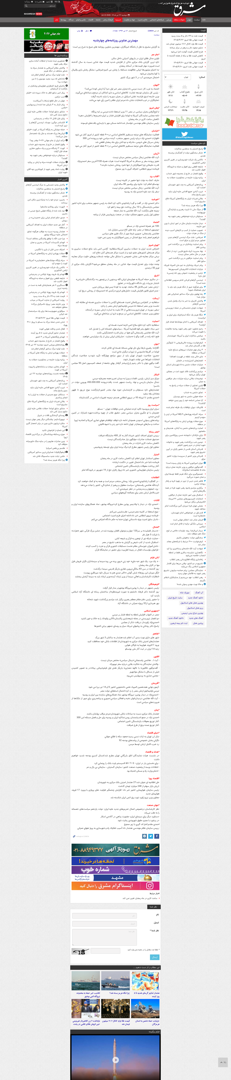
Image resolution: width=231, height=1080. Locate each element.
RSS (57, 2)
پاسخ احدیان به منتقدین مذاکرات (189, 148)
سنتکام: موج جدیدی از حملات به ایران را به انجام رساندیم (47, 396)
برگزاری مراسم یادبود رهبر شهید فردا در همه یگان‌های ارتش (185, 489)
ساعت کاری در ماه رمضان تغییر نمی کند (140, 898)
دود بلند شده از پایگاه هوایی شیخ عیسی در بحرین (47, 212)
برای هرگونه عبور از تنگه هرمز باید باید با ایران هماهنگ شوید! (186, 288)
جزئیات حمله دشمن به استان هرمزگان (147, 1022)
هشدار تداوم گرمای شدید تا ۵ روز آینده (146, 994)
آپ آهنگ (199, 592)
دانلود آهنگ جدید (195, 597)
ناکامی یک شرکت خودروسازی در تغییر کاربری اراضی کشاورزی (184, 161)
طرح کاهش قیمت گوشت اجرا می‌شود (187, 51)
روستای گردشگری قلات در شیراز (51, 415)
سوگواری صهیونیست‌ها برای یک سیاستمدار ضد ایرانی (47, 313)
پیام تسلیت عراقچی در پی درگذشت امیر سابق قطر (187, 260)
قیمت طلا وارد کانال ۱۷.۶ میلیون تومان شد (184, 43)
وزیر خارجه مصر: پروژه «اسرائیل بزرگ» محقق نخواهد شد (49, 306)
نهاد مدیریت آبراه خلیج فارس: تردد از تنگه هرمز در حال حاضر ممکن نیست (186, 253)
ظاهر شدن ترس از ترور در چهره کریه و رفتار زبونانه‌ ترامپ (185, 483)
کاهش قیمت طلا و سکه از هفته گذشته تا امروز (186, 57)
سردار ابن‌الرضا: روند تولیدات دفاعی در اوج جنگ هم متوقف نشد (186, 532)
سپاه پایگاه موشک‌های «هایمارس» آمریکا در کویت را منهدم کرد (46, 262)
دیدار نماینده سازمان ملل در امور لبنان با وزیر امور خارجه (184, 225)
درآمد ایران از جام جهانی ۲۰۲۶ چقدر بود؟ (47, 140)
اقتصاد (90, 19)
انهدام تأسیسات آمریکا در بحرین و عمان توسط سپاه (48, 244)
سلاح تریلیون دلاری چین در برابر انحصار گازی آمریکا (46, 425)
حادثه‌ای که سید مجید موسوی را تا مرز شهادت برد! (49, 80)
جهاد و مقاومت (129, 19)
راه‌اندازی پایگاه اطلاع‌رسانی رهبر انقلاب (186, 559)
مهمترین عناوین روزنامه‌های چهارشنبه (115, 40)
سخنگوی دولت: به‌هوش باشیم (190, 537)
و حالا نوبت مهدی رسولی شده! (190, 584)
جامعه (98, 19)
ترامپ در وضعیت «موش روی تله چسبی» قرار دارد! (186, 275)
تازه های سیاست (198, 143)
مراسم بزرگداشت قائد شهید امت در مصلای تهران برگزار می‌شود (186, 373)
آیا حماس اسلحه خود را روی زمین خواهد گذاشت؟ (186, 402)
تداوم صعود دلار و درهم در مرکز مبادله (186, 47)
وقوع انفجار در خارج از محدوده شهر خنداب (184, 173)
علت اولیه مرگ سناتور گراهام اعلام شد (48, 74)
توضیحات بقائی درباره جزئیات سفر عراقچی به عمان (185, 380)
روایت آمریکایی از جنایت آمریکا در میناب (47, 300)
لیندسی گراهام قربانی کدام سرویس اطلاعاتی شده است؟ (184, 282)
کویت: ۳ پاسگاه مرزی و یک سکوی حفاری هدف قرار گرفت (48, 150)
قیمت (203, 30)
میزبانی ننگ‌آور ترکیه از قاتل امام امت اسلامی (187, 525)
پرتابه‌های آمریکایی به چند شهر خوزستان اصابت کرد (186, 186)
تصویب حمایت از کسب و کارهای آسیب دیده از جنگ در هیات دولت (185, 232)
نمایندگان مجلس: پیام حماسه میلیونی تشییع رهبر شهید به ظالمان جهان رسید (184, 572)
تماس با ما (40, 2)
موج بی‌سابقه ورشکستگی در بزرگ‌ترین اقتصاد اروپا (46, 436)
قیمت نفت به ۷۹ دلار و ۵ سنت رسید (187, 35)
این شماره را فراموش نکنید (53, 430)
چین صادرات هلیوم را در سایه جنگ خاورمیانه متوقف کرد (46, 443)
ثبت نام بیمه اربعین (179, 623)
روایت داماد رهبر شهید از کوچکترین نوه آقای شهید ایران (47, 171)
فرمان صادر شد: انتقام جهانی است (188, 519)
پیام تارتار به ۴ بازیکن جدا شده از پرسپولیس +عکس (47, 106)
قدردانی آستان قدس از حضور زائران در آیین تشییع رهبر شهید (185, 451)
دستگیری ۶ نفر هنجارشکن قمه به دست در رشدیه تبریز (47, 287)
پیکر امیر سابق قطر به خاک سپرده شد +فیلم (45, 92)
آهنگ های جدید (196, 618)
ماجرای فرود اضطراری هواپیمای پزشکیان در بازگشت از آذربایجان (47, 87)
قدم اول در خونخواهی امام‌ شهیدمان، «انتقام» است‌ (188, 514)
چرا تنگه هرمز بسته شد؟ (192, 205)
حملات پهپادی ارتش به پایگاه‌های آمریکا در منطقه (47, 255)
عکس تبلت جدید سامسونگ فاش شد (49, 456)
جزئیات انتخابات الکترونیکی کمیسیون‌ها (186, 269)
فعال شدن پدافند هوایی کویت (52, 328)
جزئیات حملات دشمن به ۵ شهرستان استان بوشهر (185, 366)
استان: (202, 77)
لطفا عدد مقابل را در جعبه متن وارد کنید (143, 949)
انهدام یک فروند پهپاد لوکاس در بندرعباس (47, 274)
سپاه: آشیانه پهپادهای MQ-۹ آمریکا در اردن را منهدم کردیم (184, 416)
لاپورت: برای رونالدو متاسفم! (52, 206)
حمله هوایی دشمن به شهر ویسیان (188, 396)
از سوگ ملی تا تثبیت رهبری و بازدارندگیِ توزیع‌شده (186, 211)
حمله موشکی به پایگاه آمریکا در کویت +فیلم (46, 129)
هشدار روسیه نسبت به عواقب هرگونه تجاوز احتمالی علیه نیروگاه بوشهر (47, 233)
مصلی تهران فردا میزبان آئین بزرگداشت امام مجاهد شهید (185, 507)
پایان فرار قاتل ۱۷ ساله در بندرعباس (49, 118)
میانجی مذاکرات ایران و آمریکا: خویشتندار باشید (186, 337)
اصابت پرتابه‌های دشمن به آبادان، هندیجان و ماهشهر (184, 430)
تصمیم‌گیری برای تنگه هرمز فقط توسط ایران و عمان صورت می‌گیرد (185, 476)
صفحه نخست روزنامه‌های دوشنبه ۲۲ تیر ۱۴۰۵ (48, 375)
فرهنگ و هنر (108, 19)
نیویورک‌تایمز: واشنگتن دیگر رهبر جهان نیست (45, 419)
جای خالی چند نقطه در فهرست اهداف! (186, 356)
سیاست (197, 19)
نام (157, 914)
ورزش (169, 19)
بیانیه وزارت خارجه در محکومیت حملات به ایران (186, 179)
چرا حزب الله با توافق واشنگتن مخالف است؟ (45, 238)
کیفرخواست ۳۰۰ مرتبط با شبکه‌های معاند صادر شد (186, 543)
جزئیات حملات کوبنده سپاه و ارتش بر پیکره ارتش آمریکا (47, 164)
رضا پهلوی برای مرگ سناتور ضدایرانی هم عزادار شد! (186, 296)
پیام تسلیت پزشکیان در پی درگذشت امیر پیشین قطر (186, 246)
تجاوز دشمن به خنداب (193, 392)
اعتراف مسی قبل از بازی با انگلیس (50, 249)
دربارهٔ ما (29, 2)
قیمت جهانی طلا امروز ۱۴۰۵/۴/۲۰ (188, 62)
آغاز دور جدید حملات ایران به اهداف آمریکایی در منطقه (46, 226)
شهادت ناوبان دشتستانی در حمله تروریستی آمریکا (185, 309)
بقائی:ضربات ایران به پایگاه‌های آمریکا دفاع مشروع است (185, 200)
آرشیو (50, 2)
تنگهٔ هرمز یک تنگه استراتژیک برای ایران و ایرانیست (186, 316)
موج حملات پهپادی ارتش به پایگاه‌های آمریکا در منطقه (185, 423)
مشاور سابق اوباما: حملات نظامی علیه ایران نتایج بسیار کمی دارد (47, 113)
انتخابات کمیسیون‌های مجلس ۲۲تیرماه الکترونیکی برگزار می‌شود (187, 500)
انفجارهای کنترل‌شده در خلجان (189, 360)
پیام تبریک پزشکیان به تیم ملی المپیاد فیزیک (183, 265)
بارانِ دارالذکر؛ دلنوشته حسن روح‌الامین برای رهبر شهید (185, 437)
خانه (204, 19)
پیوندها (63, 19)
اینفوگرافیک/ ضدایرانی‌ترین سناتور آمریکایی (46, 452)
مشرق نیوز (183, 8)
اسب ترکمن (60, 96)
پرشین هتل (198, 623)
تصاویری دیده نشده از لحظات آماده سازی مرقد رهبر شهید (48, 62)
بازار (56, 19)
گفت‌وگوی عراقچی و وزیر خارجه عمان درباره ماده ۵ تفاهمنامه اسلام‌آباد (185, 469)
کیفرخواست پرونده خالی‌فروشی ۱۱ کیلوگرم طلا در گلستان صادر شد (186, 344)
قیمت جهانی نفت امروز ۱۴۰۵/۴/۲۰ (188, 66)
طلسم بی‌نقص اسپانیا (55, 448)
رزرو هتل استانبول (195, 608)
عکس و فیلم (81, 19)
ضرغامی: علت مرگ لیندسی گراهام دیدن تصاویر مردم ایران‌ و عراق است (186, 239)
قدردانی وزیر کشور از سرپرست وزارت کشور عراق (186, 458)
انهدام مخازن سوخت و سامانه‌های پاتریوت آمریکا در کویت (47, 368)
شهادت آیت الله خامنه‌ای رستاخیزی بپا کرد (185, 548)
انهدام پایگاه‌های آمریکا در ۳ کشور (50, 336)
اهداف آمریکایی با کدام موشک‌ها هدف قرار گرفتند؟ (185, 323)
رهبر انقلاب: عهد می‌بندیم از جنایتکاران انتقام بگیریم (184, 579)
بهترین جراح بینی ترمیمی (192, 613)
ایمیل (156, 922)
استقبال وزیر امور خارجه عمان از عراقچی (185, 495)
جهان (189, 19)
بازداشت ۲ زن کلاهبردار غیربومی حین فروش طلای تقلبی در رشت (86, 1022)
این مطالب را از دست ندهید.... (146, 967)
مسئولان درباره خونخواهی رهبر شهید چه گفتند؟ (186, 218)
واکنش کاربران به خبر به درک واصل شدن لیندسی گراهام (186, 302)
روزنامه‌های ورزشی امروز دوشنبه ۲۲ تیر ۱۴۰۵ (45, 344)
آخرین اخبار (62, 179)
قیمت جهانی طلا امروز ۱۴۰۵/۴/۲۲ (188, 39)
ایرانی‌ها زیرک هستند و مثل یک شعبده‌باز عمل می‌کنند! (48, 135)
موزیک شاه (184, 592)
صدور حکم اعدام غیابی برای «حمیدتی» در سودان (48, 219)
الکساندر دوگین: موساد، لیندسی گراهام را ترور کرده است (48, 124)
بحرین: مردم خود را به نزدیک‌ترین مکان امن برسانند (47, 201)
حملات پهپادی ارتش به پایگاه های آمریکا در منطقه (47, 354)
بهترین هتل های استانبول (192, 603)
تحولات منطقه (179, 19)
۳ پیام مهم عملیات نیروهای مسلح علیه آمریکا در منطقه (186, 351)
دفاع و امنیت (142, 19)
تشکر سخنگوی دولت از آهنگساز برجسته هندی (186, 154)
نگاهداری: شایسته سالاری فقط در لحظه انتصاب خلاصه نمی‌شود (187, 554)
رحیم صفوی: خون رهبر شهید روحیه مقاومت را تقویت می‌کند (185, 330)
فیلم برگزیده (154, 1031)
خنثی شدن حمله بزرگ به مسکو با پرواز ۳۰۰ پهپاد (47, 324)
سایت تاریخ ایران (175, 597)
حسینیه (118, 19)
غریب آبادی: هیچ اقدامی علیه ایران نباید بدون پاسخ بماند (186, 193)
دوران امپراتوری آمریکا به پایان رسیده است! (184, 463)
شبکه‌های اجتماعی (157, 19)
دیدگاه (71, 19)
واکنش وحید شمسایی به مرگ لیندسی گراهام (45, 184)
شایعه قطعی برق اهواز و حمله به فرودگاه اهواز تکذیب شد (186, 168)
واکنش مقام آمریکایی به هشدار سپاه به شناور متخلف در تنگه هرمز (48, 69)
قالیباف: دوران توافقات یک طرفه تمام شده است (185, 409)
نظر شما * (154, 930)
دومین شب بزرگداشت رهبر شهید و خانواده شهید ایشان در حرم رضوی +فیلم (186, 444)
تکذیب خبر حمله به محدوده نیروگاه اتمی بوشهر (88, 994)
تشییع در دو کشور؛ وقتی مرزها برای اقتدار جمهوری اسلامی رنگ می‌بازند (186, 565)
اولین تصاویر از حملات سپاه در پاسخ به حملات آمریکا (187, 387)
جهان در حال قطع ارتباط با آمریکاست (49, 100)
